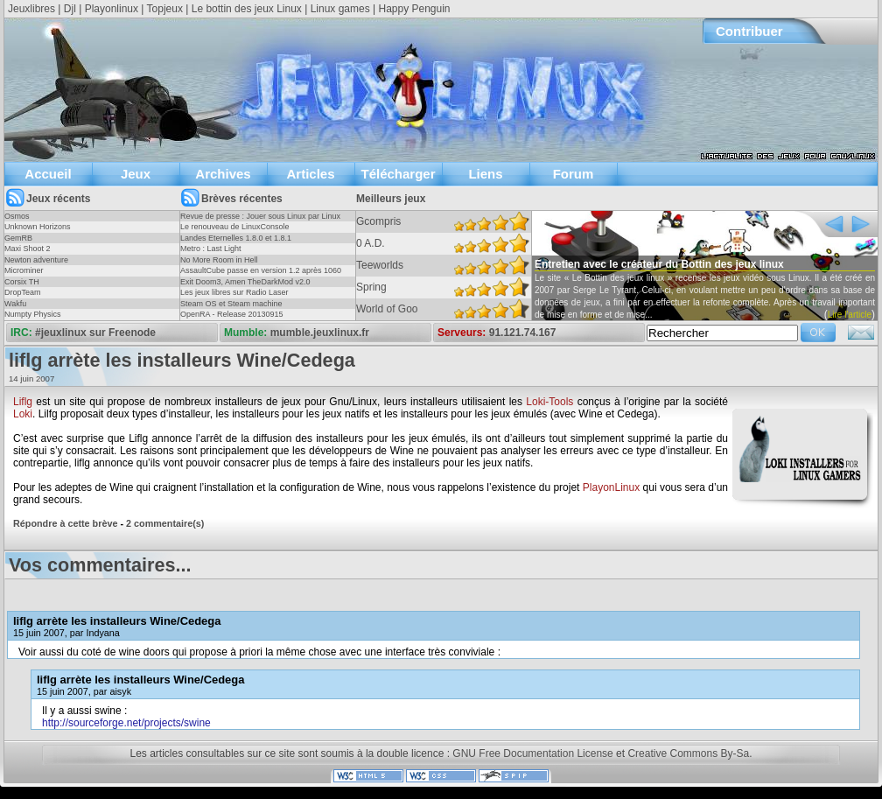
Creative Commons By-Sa (688, 753)
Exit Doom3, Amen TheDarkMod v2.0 (245, 281)
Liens (485, 173)
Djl (70, 9)
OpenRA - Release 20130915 (232, 314)
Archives (222, 173)
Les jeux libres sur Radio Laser (234, 292)
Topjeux (165, 9)
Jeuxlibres (31, 9)
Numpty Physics (32, 314)
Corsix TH (21, 281)
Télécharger (397, 173)
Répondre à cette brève (65, 523)
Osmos (17, 216)
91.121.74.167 (522, 332)
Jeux (135, 173)
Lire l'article (850, 314)
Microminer (24, 270)
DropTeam (22, 292)
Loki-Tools (549, 402)
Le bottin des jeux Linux (247, 9)
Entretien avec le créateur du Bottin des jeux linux (659, 264)
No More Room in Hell (219, 260)
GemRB (18, 238)
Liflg (22, 402)
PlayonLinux (611, 487)
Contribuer (749, 31)
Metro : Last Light (211, 248)
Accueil (47, 173)
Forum (573, 173)
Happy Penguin (414, 9)
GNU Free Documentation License (532, 753)
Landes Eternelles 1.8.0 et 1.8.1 (235, 238)
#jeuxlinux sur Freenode (95, 332)
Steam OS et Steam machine (231, 303)
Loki (22, 414)
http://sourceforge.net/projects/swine (126, 723)
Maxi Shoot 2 (27, 248)
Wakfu (15, 303)
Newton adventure (36, 260)
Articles (310, 173)
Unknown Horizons (37, 226)
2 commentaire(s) (165, 523)
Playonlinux (111, 9)
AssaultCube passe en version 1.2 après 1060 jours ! (260, 275)
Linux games (340, 9)
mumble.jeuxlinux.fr (319, 332)
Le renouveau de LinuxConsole (235, 226)
